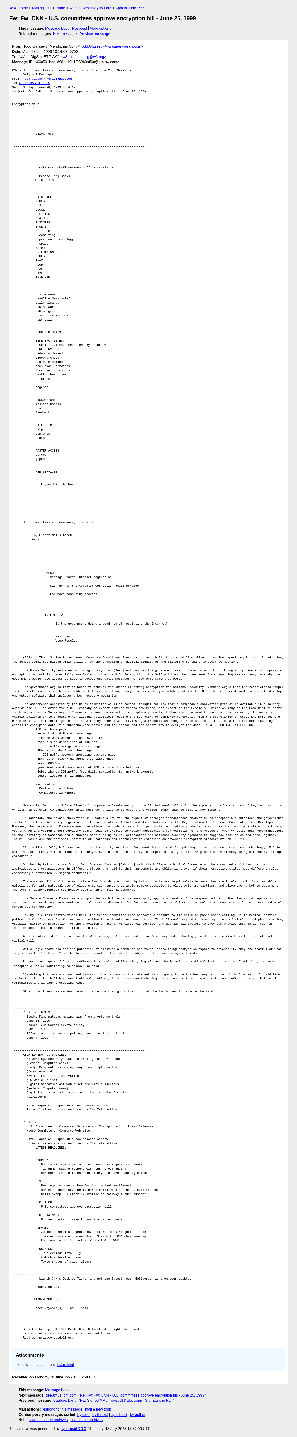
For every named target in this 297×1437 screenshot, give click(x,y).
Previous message (95, 34)
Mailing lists (41, 8)
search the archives (87, 1420)
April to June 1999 (130, 8)
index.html (65, 1365)
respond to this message (62, 1409)
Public (60, 8)
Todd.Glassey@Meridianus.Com (47, 79)
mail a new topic (98, 1409)
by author (137, 1415)
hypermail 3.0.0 (73, 1429)
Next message (65, 34)
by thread (100, 1415)
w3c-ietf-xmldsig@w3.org (90, 8)
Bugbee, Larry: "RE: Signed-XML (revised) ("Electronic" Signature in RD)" (113, 1400)
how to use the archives (48, 1420)
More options (100, 28)
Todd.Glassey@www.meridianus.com (110, 46)
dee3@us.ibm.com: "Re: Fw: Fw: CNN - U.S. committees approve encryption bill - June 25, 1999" (126, 1395)
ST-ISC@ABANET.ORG (34, 83)
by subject (118, 1415)
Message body (57, 28)
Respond (79, 28)
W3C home (18, 8)
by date (83, 1415)
